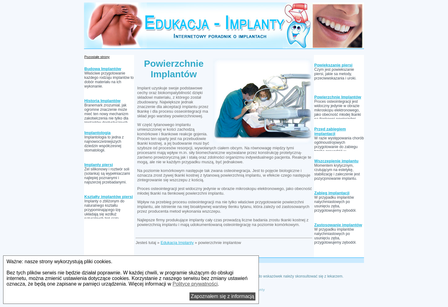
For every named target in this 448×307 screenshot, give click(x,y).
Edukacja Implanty (177, 242)
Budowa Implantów (102, 68)
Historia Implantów (102, 100)
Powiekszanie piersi (333, 65)
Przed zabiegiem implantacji (330, 131)
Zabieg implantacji (331, 193)
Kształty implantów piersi (108, 196)
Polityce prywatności (195, 284)
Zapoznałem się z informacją (222, 296)
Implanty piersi (98, 164)
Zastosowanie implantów (338, 225)
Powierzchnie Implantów (337, 97)
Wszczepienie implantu (336, 161)
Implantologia (97, 132)
